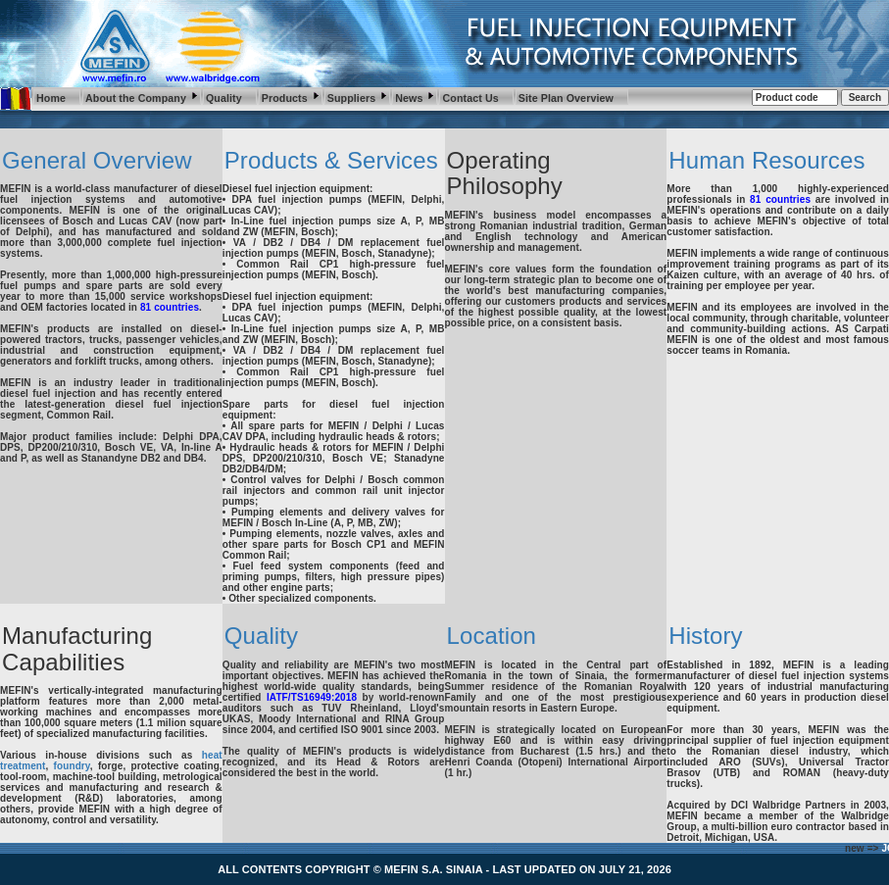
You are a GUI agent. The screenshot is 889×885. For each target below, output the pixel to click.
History (705, 635)
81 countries (169, 307)
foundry (72, 766)
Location (492, 635)
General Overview (97, 160)
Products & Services (331, 160)
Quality (261, 635)
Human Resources (766, 160)
